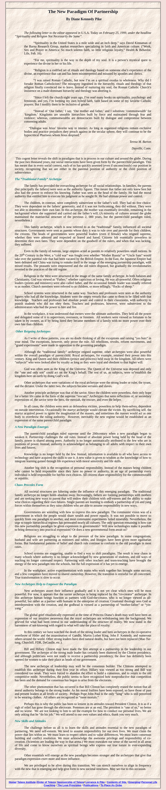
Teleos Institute (26, 782)
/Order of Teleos (46, 782)
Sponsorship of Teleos (70, 782)
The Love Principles (69, 785)
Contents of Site (117, 782)
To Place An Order (111, 785)
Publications (90, 785)
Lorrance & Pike (95, 782)
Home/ (13, 782)
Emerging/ (134, 782)
